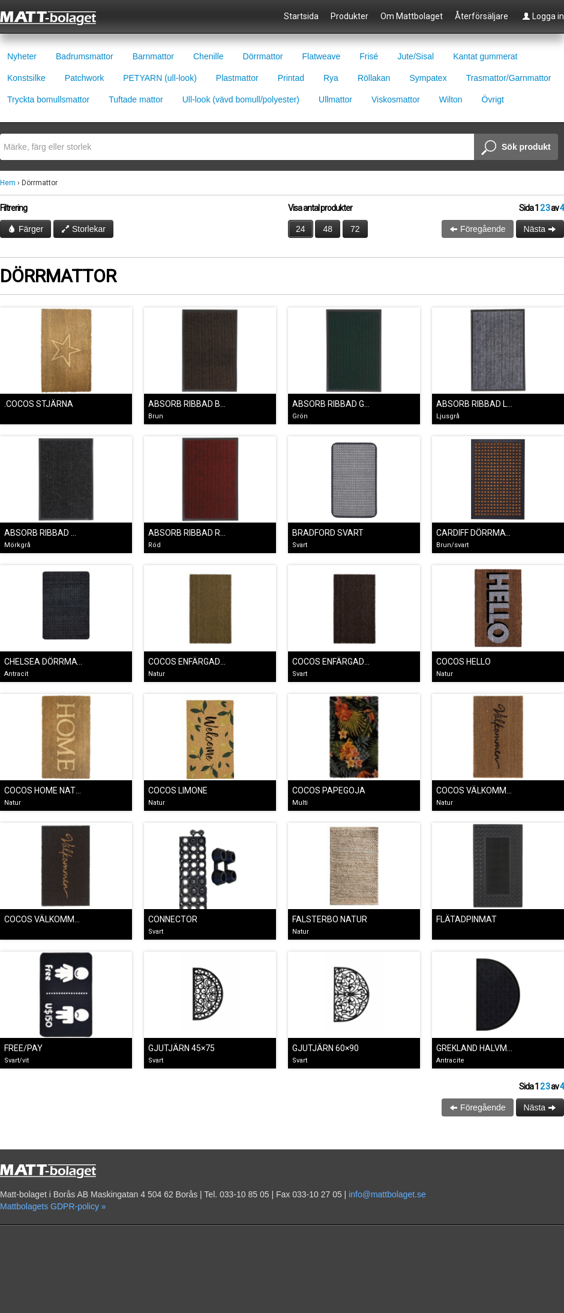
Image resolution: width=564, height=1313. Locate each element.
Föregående (477, 229)
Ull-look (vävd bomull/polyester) (240, 99)
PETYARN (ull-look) (160, 78)
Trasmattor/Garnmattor (508, 78)
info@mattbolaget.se (387, 1194)
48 (327, 229)
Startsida (301, 16)
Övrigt (493, 99)
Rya (330, 78)
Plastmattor (237, 78)
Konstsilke (26, 78)
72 (355, 229)
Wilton (451, 99)
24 (300, 229)
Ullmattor (335, 99)
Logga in (543, 16)
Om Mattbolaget (411, 16)
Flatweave (321, 56)
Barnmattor (153, 56)
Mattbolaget (55, 17)
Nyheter (22, 56)
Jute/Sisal (415, 56)
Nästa (540, 229)
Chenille (208, 56)
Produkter (349, 16)
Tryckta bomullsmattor (48, 99)
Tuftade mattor (136, 99)
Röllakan (374, 78)
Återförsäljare (481, 16)
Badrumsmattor (84, 56)
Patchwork (84, 78)
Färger (25, 229)
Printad (291, 78)
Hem (8, 183)
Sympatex (427, 78)
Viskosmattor (395, 99)
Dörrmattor (263, 56)
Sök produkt (516, 148)
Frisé (368, 56)
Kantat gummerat (485, 56)
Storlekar (83, 229)
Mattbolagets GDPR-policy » (53, 1206)
